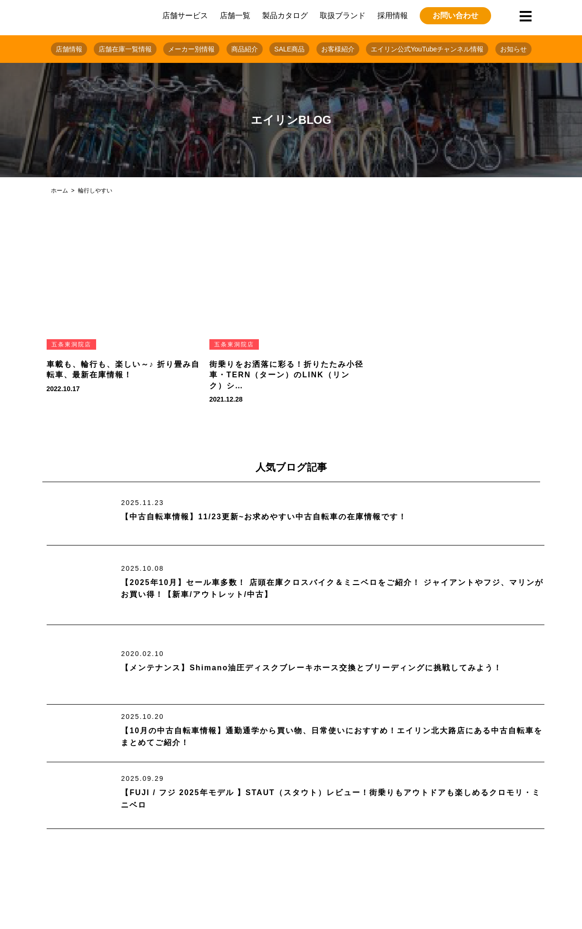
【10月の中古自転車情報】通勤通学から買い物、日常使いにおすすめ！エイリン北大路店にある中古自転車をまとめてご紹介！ (332, 737)
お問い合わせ (455, 15)
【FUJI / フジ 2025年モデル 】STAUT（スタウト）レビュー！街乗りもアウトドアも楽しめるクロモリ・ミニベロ (331, 798)
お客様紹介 (338, 49)
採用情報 (392, 15)
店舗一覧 (235, 15)
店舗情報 (69, 49)
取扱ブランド (342, 15)
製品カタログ (285, 15)
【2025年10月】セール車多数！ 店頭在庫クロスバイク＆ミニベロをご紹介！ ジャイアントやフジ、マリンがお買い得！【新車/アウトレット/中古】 (332, 588)
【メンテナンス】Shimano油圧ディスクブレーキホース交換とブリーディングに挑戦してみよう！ (312, 668)
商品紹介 (244, 49)
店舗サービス (185, 15)
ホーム (59, 190)
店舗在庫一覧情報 (125, 49)
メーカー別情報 (191, 49)
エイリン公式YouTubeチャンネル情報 (427, 49)
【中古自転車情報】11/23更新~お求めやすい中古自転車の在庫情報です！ (264, 517)
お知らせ (513, 49)
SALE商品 (289, 49)
